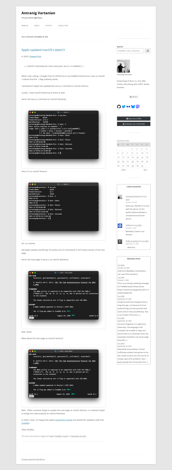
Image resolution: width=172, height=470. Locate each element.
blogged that (35, 56)
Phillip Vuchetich (132, 241)
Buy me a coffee (133, 118)
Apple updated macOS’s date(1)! (43, 50)
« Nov (123, 169)
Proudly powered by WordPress (33, 458)
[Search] (147, 50)
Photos (49, 25)
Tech (43, 435)
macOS (65, 435)
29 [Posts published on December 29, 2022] (133, 166)
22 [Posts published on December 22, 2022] (133, 161)
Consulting (63, 25)
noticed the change (63, 419)
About (37, 25)
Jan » (145, 169)
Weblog (25, 25)
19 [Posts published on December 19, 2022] (118, 161)
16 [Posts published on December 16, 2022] (138, 157)
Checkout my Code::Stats (134, 124)
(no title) (138, 225)
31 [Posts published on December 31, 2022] (142, 166)
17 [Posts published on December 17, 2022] (142, 157)
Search (120, 46)
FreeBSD (25, 422)
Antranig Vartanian (38, 12)
